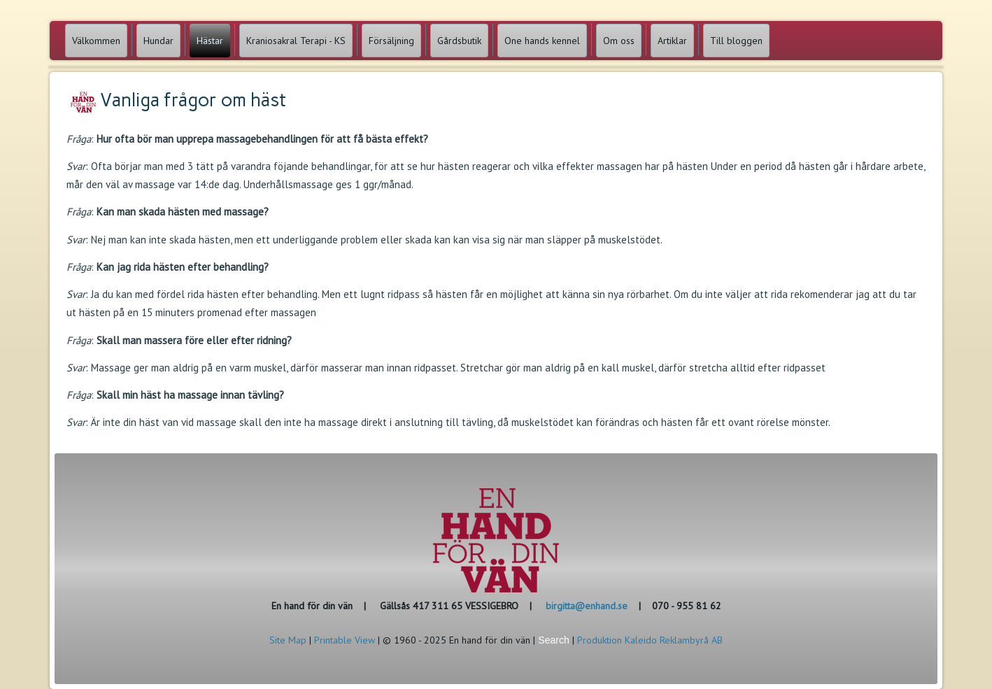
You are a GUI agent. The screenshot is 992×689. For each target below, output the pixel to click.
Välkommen (96, 40)
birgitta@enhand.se (587, 605)
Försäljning (391, 40)
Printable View (344, 640)
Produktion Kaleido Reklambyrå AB (650, 640)
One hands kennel (542, 40)
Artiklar (672, 40)
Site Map (287, 640)
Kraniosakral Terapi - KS (296, 40)
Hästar (210, 40)
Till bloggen (736, 40)
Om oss (619, 40)
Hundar (158, 40)
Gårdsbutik (459, 40)
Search (553, 640)
